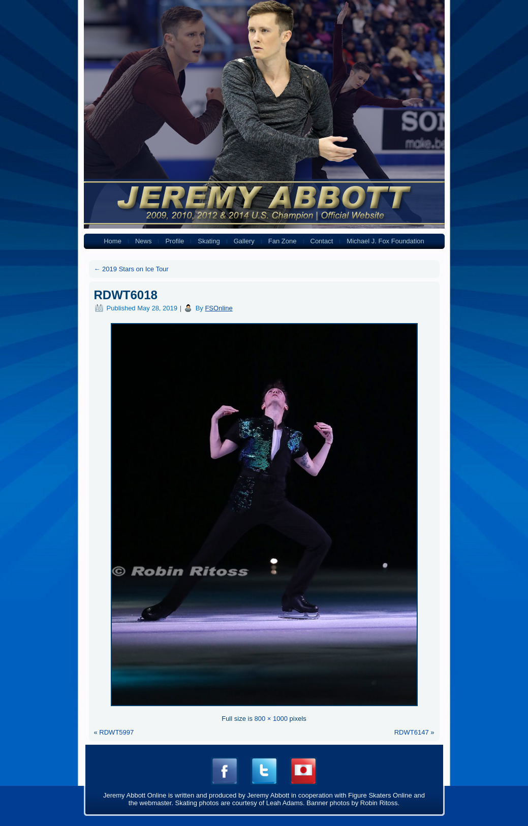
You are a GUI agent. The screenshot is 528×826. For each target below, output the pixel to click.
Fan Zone (282, 241)
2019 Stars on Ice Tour (131, 269)
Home (112, 241)
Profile (174, 241)
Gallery (244, 241)
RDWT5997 (116, 732)
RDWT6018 (126, 295)
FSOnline (218, 308)
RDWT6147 (411, 732)
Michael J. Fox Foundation (385, 241)
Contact (321, 241)
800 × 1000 (271, 718)
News (143, 241)
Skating (209, 241)
